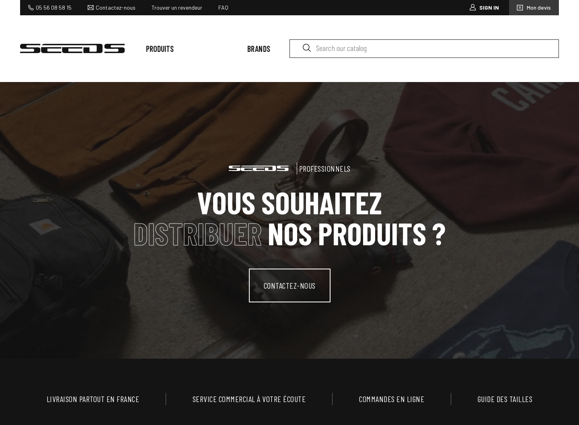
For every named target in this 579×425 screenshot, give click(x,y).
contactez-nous (290, 285)
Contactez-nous (116, 7)
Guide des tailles (505, 399)
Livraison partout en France (93, 399)
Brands (259, 48)
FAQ (223, 7)
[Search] (424, 48)
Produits (160, 48)
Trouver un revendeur (177, 7)
